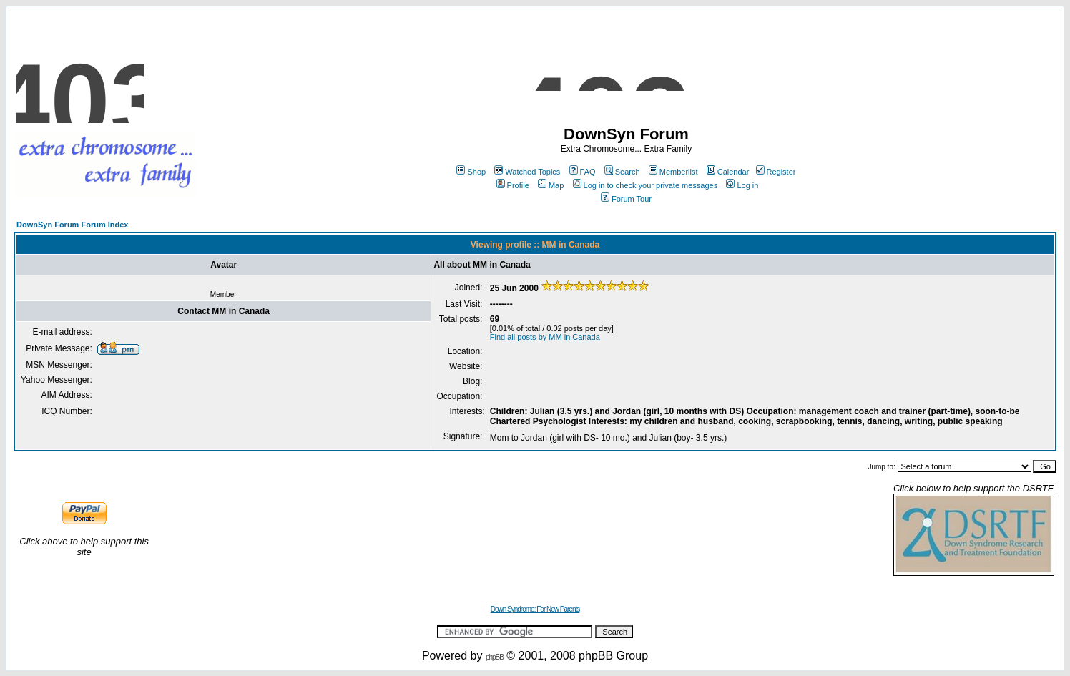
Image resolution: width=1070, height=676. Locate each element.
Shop (471, 171)
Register (776, 171)
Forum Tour (626, 199)
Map (551, 185)
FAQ (582, 171)
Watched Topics (527, 171)
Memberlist (673, 171)
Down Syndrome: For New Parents (535, 609)
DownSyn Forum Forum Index (72, 224)
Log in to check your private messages (645, 185)
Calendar (728, 171)
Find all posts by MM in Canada (545, 337)
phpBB (495, 657)
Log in (742, 185)
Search (622, 171)
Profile (512, 185)
